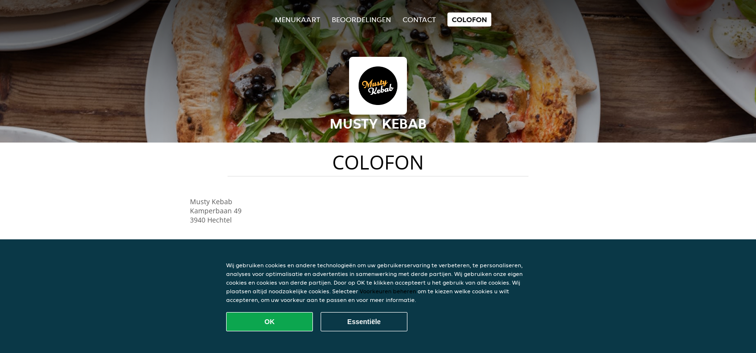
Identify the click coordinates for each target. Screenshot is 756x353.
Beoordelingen (361, 19)
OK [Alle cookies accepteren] (270, 322)
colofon (469, 19)
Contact (419, 19)
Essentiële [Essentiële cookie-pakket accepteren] (363, 322)
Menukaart (297, 19)
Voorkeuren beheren (388, 291)
